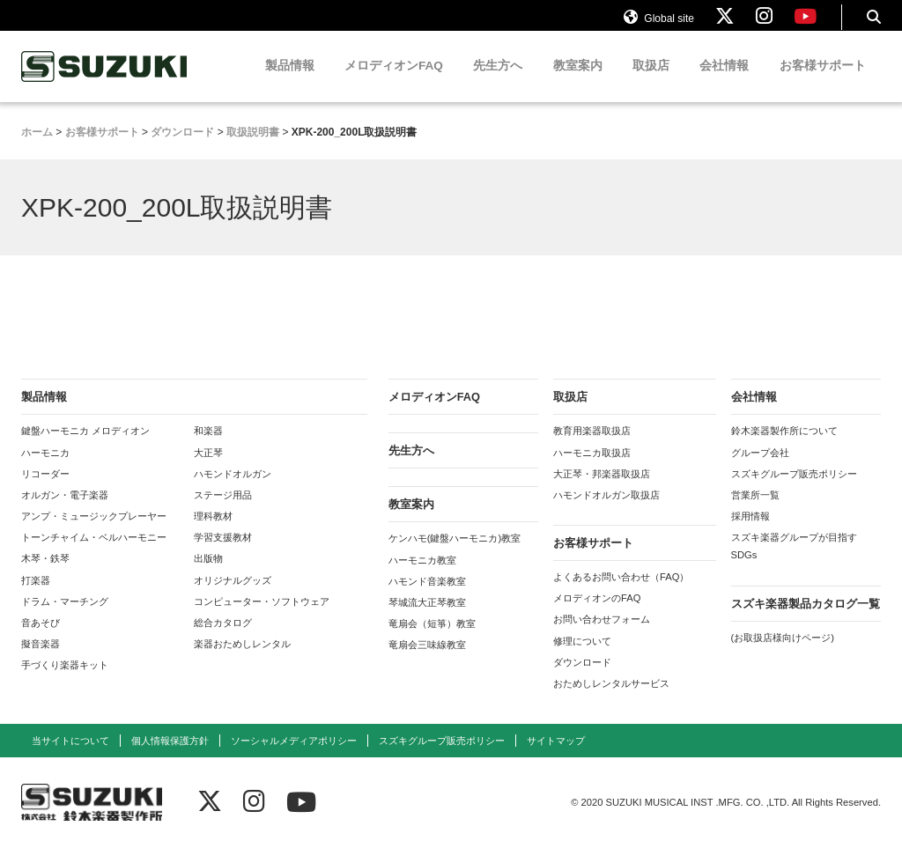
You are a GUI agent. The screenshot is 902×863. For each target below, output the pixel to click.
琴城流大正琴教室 (427, 618)
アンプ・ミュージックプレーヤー (93, 532)
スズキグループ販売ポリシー (794, 488)
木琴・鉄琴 (45, 574)
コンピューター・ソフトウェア (261, 616)
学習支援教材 (223, 553)
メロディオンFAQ (393, 81)
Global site (659, 24)
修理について (582, 656)
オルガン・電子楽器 (64, 510)
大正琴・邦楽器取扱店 (601, 488)
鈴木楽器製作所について (784, 446)
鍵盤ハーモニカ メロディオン (85, 446)
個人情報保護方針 (170, 756)
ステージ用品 (223, 510)
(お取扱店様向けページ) (782, 652)
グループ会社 (760, 467)
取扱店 (650, 81)
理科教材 (213, 532)
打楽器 (35, 595)
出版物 (208, 574)
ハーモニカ (45, 467)
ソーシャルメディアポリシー (294, 756)
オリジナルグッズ (232, 595)
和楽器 (208, 446)
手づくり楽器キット (64, 680)
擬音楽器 (40, 659)
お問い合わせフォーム (601, 635)
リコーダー (45, 488)
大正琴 (208, 467)
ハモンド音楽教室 (427, 596)
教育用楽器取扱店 (592, 446)
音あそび (40, 638)
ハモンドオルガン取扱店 (606, 510)
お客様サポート (823, 81)
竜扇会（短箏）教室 (432, 639)
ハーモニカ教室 (422, 575)
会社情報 (724, 81)
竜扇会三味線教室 (427, 660)
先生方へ (497, 81)
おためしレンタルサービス (611, 699)
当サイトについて (70, 756)
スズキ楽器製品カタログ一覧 (805, 618)
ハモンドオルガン (232, 488)
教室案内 (578, 81)
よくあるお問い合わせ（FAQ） (621, 592)
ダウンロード (582, 677)
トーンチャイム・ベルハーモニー (93, 553)
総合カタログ (223, 638)
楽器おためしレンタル (242, 659)
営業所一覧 (755, 510)
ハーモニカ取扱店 (592, 467)
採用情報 (750, 532)
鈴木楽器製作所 (105, 82)
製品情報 (289, 81)
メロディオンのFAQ (596, 614)
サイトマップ (556, 756)
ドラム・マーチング (64, 616)
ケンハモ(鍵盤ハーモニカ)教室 (454, 554)
